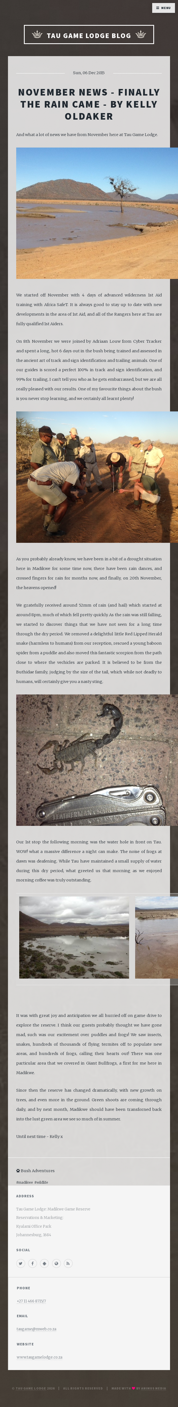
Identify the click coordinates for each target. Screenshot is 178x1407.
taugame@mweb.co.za (36, 1329)
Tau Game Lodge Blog (89, 35)
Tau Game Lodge (31, 1388)
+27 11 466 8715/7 (31, 1301)
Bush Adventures (35, 1170)
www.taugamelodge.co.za (39, 1357)
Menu (166, 8)
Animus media (153, 1388)
